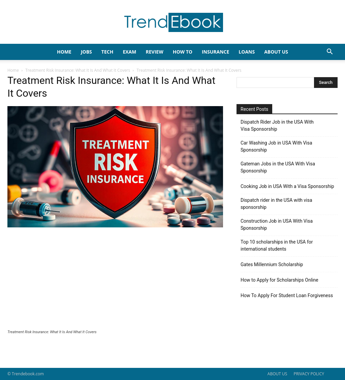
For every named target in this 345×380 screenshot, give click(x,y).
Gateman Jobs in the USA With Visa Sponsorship (278, 167)
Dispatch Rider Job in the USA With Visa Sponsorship (277, 125)
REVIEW (154, 52)
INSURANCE (215, 52)
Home (13, 70)
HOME (64, 52)
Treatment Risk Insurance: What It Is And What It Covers (77, 70)
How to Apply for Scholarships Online (279, 280)
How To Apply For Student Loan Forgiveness (287, 295)
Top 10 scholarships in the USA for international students (277, 245)
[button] (329, 52)
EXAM (129, 52)
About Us (276, 52)
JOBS (86, 52)
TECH (107, 52)
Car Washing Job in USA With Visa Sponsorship (276, 146)
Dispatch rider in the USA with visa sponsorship (276, 203)
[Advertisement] (115, 279)
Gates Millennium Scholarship (272, 264)
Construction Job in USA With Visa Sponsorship (277, 224)
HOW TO (182, 52)
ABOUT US (277, 374)
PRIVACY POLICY (308, 374)
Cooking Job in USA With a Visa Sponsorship (287, 186)
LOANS (247, 52)
